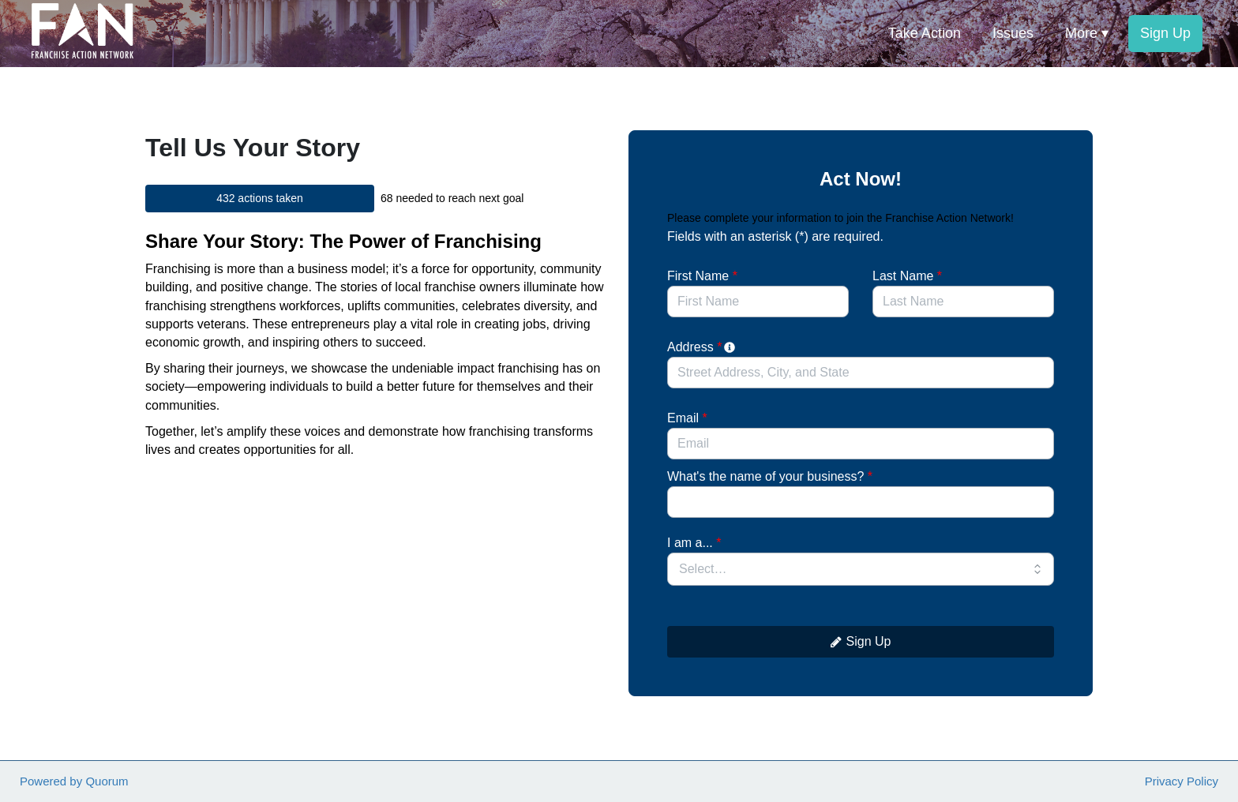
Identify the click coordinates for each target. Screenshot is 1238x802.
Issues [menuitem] (1013, 33)
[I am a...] (860, 569)
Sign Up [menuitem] (1165, 33)
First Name (702, 276)
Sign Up (861, 642)
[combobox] (860, 372)
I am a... (694, 542)
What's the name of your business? (769, 476)
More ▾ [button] (1087, 33)
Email (687, 418)
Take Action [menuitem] (924, 33)
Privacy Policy (1181, 781)
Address (702, 347)
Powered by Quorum (74, 781)
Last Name (907, 276)
